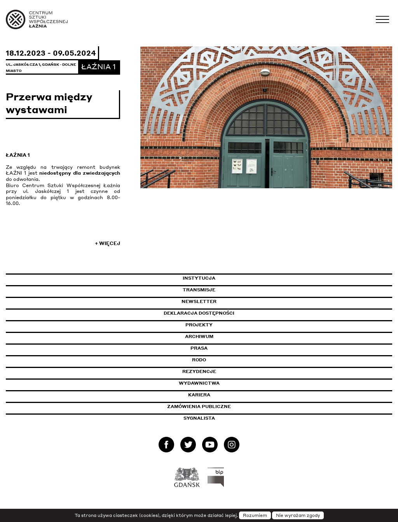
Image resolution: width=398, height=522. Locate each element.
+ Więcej (107, 243)
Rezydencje (199, 371)
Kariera (199, 395)
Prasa (199, 348)
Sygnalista (199, 418)
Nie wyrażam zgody (298, 515)
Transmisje (232, 290)
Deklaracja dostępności (199, 313)
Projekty (199, 325)
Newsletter (199, 301)
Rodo (199, 360)
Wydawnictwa (199, 383)
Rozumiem (255, 515)
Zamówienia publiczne (216, 406)
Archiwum (199, 336)
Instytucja (199, 278)
